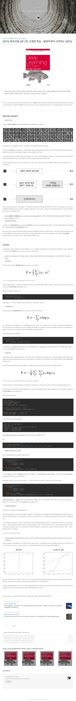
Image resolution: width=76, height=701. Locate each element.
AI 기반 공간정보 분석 (10, 603)
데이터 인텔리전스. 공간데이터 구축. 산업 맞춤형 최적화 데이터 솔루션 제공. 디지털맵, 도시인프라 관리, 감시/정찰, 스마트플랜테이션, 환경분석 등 (33, 606)
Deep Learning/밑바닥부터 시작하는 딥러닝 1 (14, 38)
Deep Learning (7, 632)
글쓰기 (30, 30)
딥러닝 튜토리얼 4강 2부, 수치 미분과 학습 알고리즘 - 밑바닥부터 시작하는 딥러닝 (18, 636)
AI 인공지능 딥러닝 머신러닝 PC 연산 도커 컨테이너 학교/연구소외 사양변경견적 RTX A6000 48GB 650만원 (31, 616)
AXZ (38, 699)
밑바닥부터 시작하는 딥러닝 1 (16, 632)
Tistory (46, 699)
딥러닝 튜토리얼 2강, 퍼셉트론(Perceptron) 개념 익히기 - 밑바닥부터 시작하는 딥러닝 (19, 641)
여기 (23, 93)
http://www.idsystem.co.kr (10, 612)
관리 (45, 30)
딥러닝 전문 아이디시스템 (11, 614)
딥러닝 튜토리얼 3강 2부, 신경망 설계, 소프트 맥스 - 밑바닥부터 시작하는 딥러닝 (18, 638)
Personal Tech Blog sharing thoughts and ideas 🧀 (17, 678)
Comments (6, 670)
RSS (40, 30)
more (72, 648)
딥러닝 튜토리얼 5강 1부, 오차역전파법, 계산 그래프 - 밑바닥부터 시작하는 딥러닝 (18, 635)
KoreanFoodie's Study (38, 11)
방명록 (35, 30)
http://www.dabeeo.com (10, 601)
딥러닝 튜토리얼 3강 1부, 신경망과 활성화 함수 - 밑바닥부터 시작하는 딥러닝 (17, 640)
